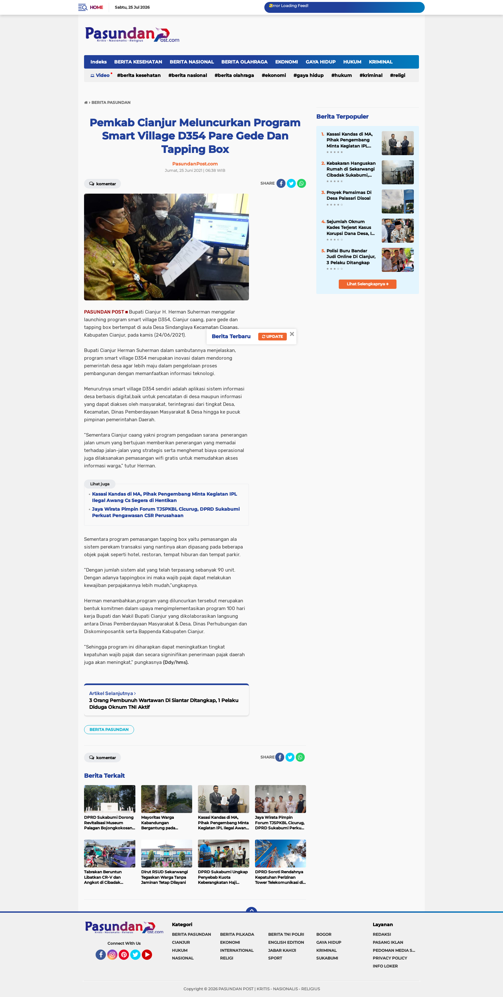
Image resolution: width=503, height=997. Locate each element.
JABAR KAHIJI (282, 950)
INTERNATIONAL (236, 950)
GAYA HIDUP (321, 62)
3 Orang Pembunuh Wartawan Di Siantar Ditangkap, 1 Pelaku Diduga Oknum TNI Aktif (163, 703)
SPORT (275, 958)
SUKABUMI (327, 958)
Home (96, 7)
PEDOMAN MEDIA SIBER (396, 950)
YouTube (151, 958)
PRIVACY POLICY (390, 958)
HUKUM (352, 62)
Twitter (138, 958)
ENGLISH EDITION (286, 942)
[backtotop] (251, 912)
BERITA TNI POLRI (286, 934)
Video (102, 75)
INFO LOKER (385, 966)
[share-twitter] (291, 183)
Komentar (102, 183)
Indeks (98, 62)
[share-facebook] (281, 183)
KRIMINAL (380, 62)
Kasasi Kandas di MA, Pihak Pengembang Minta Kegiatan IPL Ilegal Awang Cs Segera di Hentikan (349, 140)
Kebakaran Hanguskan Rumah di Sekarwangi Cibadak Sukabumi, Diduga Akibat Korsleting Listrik (351, 169)
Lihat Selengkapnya (368, 283)
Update (272, 336)
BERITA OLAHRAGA (244, 62)
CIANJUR (181, 942)
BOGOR (323, 934)
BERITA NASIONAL (192, 62)
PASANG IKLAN (388, 942)
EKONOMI (286, 62)
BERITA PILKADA (237, 934)
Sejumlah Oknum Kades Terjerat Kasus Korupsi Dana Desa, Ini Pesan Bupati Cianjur (351, 227)
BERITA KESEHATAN (138, 62)
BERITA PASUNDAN (109, 729)
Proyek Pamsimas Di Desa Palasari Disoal (349, 195)
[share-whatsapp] (301, 183)
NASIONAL (182, 958)
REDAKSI (382, 934)
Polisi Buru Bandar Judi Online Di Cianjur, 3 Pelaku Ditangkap (351, 256)
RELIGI (399, 75)
